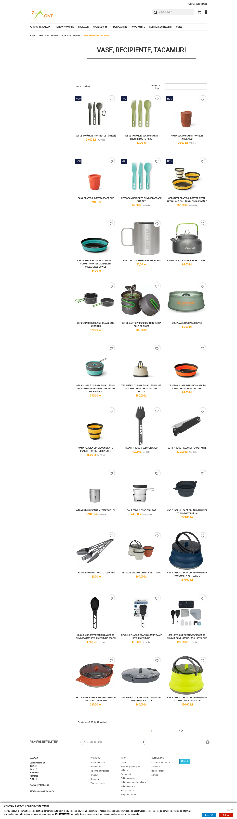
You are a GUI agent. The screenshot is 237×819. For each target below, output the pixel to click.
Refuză (226, 815)
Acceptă (209, 815)
